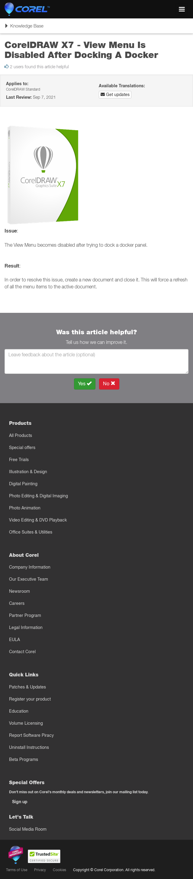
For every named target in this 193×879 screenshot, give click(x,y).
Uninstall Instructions (29, 747)
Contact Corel (22, 651)
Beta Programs (23, 759)
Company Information (29, 567)
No (109, 383)
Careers (16, 603)
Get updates (115, 94)
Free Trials (19, 459)
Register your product (30, 699)
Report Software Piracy (31, 735)
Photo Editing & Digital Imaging (38, 496)
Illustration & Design (28, 471)
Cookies (59, 870)
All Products (20, 435)
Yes (85, 383)
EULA (14, 639)
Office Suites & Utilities (30, 532)
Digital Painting (23, 483)
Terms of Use (16, 870)
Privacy (40, 870)
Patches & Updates (27, 687)
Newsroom (19, 591)
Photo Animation (24, 508)
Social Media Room (28, 829)
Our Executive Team (28, 579)
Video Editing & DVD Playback (38, 520)
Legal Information (26, 627)
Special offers (22, 447)
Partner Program (25, 615)
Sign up (19, 801)
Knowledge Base (23, 27)
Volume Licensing (26, 723)
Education (18, 711)
